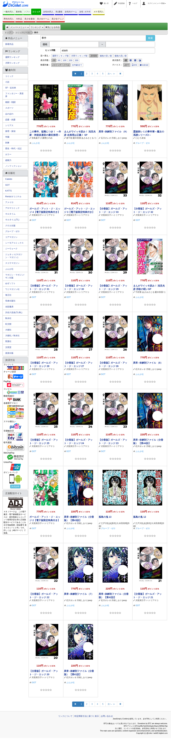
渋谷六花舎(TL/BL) (13, 312)
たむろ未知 (140, 138)
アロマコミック (12, 208)
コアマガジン (11, 237)
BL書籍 (59, 12)
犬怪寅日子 (37, 215)
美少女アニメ (58, 19)
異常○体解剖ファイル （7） (79, 594)
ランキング (37, 27)
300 (76, 60)
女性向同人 (48, 12)
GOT (34, 220)
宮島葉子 (36, 138)
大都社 (8, 330)
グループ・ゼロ (143, 143)
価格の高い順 (120, 56)
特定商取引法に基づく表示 (86, 716)
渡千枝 (69, 138)
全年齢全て (77, 65)
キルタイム (10, 214)
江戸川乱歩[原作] (108, 523)
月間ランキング (12, 63)
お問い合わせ (107, 716)
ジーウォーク (11, 248)
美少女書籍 (29, 19)
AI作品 (19, 19)
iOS (134, 65)
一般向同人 (9, 12)
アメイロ (9, 202)
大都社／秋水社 (12, 335)
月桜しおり (117, 138)
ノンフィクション (13, 166)
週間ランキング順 (60, 56)
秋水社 (8, 318)
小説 (7, 82)
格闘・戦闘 (10, 102)
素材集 (19, 12)
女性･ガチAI (84, 12)
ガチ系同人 (99, 12)
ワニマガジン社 (12, 289)
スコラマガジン (12, 263)
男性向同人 (9, 19)
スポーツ (9, 108)
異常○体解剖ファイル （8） (148, 362)
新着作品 (9, 44)
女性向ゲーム (71, 12)
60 (59, 60)
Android (144, 65)
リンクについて (65, 716)
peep (124, 138)
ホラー (8, 154)
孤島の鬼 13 (105, 516)
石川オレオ (106, 138)
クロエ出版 (10, 225)
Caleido (8, 179)
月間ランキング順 (79, 56)
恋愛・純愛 (10, 119)
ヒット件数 (50, 50)
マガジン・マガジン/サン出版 (14, 276)
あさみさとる (88, 138)
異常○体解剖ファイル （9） (113, 131)
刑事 (7, 143)
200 (70, 60)
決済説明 (15, 486)
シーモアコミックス (14, 243)
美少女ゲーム (43, 19)
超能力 (8, 160)
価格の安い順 (106, 56)
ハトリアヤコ (48, 215)
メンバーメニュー (19, 27)
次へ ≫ (111, 73)
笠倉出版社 (10, 301)
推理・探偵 (10, 131)
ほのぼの (9, 114)
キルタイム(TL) (12, 219)
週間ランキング (12, 57)
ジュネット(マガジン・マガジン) (13, 256)
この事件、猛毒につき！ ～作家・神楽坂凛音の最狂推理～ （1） (45, 135)
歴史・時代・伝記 (13, 148)
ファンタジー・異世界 (14, 95)
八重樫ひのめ (46, 138)
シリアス (9, 125)
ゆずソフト (10, 283)
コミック (36, 12)
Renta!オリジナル (13, 196)
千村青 (138, 292)
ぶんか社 (36, 143)
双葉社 (8, 341)
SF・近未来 (10, 88)
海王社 (8, 295)
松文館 (8, 324)
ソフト (27, 12)
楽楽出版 (9, 353)
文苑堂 (8, 347)
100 (64, 60)
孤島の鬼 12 (139, 516)
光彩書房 (9, 307)
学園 (7, 137)
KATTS (8, 191)
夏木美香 (77, 138)
